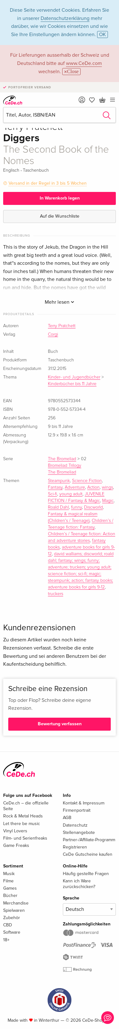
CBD (7, 925)
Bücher (10, 895)
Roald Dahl (58, 507)
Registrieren (75, 847)
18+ (6, 940)
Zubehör (11, 917)
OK (102, 34)
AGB (67, 817)
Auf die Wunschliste (59, 216)
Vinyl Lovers (15, 831)
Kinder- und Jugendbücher (74, 377)
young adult (71, 494)
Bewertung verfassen (60, 724)
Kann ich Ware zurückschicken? (79, 883)
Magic (108, 501)
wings (107, 487)
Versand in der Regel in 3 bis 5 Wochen (48, 183)
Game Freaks (16, 845)
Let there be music (21, 823)
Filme (8, 881)
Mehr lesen (59, 302)
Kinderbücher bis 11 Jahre (72, 384)
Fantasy (55, 487)
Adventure (75, 487)
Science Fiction (87, 481)
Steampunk (59, 481)
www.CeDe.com (84, 63)
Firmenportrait (76, 810)
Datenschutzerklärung (65, 18)
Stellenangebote (79, 832)
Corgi (53, 334)
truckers (55, 594)
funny (76, 507)
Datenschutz (75, 825)
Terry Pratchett (62, 326)
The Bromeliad (62, 459)
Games (10, 888)
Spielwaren (14, 910)
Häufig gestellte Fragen (86, 873)
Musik (9, 873)
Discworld (93, 507)
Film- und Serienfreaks (25, 838)
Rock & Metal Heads (23, 816)
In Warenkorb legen (60, 198)
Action (93, 487)
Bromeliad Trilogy (64, 465)
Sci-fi (52, 494)
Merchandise (16, 903)
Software (11, 932)
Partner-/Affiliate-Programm (89, 839)
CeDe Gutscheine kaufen (87, 854)
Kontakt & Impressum (83, 803)
